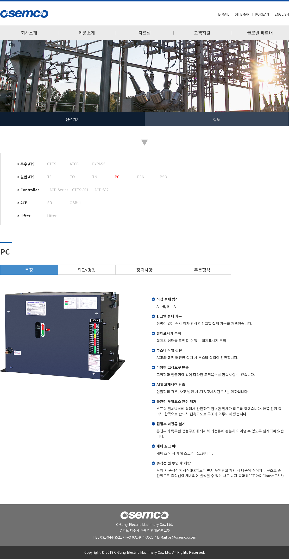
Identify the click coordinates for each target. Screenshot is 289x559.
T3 (49, 176)
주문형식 (202, 270)
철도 (216, 119)
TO (72, 176)
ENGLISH (282, 14)
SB (49, 202)
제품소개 (87, 33)
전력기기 (72, 119)
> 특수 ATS (26, 163)
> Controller (28, 189)
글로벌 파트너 (260, 33)
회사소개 (29, 33)
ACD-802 (101, 189)
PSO (163, 176)
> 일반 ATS (26, 176)
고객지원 (202, 33)
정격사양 (144, 270)
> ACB (22, 202)
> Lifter (23, 215)
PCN (140, 176)
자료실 (144, 33)
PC (117, 176)
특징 (29, 270)
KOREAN (262, 14)
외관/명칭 (87, 270)
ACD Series (59, 189)
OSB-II (75, 202)
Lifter (52, 215)
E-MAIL (223, 14)
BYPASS (99, 163)
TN (94, 176)
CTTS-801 (80, 189)
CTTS (51, 163)
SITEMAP (242, 14)
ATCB (74, 163)
